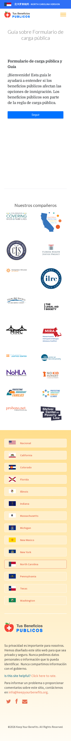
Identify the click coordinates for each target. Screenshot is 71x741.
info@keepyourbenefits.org (28, 692)
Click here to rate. (43, 676)
